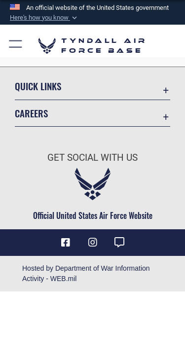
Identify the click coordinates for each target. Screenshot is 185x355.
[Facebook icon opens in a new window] (65, 242)
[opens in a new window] (119, 242)
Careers (31, 113)
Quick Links (38, 86)
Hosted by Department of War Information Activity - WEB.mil (86, 273)
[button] (44, 18)
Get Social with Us (92, 157)
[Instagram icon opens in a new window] (92, 242)
